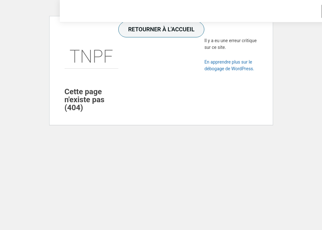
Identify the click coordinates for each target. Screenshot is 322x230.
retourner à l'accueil (161, 29)
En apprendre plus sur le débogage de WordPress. (229, 65)
